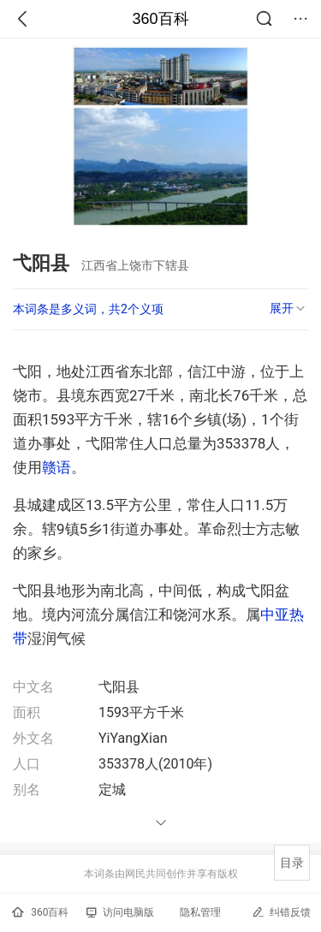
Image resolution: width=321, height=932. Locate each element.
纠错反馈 (281, 911)
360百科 (160, 18)
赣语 (56, 467)
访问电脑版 (120, 912)
